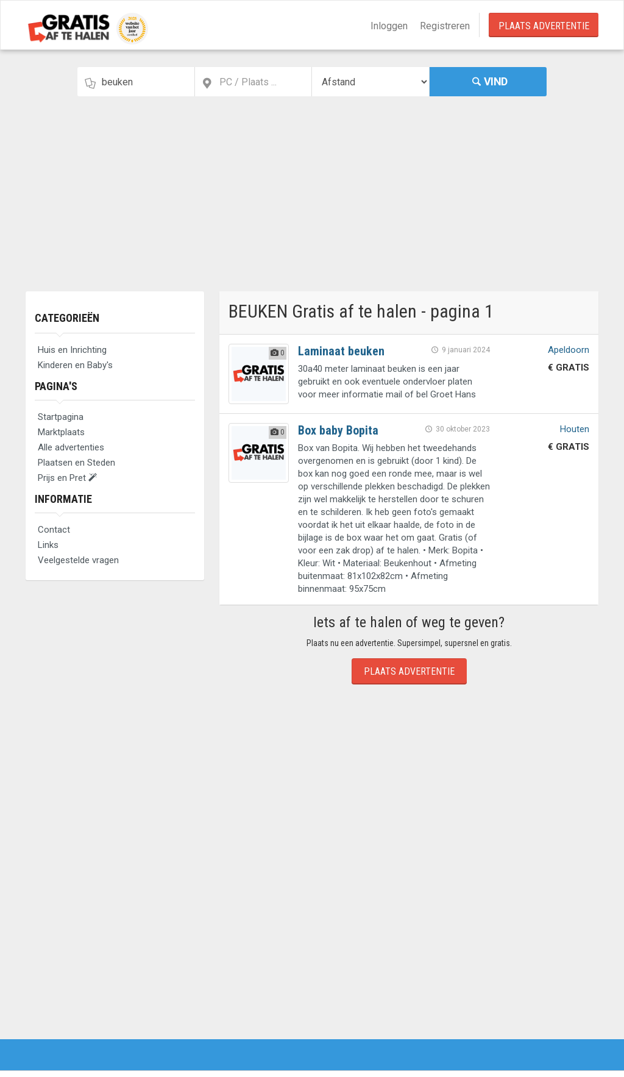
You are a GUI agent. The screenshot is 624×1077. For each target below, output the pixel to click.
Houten (574, 429)
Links (48, 544)
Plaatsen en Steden (76, 462)
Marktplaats (61, 432)
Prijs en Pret (67, 477)
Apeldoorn (568, 349)
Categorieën (67, 317)
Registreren (445, 26)
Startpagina (60, 416)
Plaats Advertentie (543, 26)
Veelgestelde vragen (78, 560)
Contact (54, 529)
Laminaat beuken (341, 351)
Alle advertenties (71, 447)
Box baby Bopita (338, 430)
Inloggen (389, 26)
